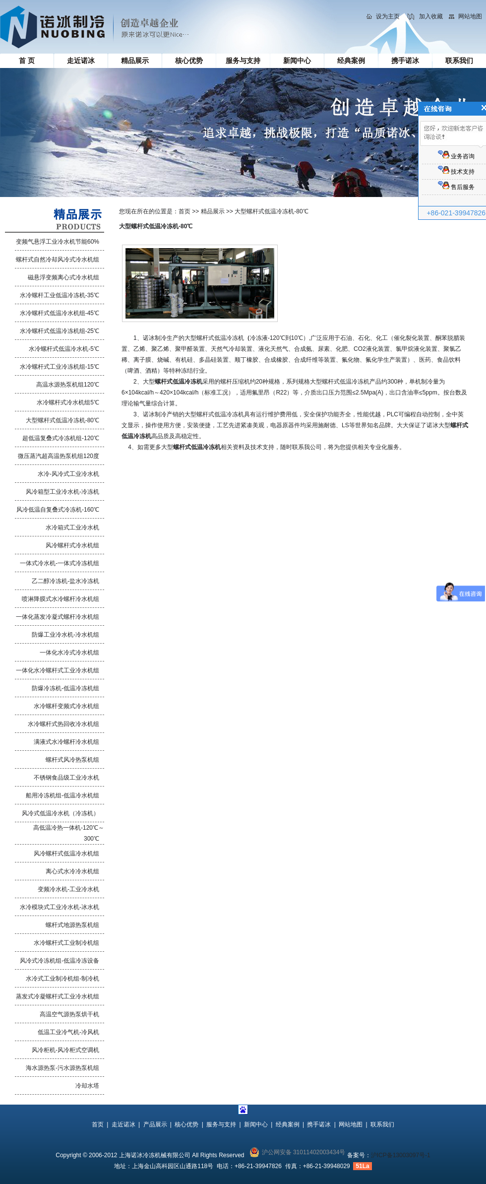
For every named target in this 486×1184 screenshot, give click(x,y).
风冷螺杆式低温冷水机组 (66, 853)
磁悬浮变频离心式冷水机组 (63, 277)
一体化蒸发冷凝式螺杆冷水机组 (57, 616)
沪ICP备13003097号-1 (400, 1155)
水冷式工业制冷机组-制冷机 (62, 978)
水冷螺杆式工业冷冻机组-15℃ (59, 366)
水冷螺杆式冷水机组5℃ (68, 402)
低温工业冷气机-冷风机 (68, 1032)
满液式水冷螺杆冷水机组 (66, 741)
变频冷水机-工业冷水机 (68, 889)
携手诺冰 (405, 61)
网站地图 (470, 16)
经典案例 (351, 61)
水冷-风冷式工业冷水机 (68, 473)
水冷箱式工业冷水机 (72, 527)
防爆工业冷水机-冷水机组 (65, 634)
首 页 (27, 61)
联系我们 (459, 61)
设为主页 (388, 16)
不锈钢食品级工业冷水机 (66, 777)
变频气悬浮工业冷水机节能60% (57, 241)
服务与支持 (243, 61)
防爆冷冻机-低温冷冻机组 (65, 688)
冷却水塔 (87, 1085)
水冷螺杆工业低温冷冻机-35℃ (59, 295)
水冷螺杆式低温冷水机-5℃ (64, 348)
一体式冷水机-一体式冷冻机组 (59, 563)
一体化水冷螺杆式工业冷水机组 (57, 670)
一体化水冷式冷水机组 (69, 652)
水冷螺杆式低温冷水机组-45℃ (59, 313)
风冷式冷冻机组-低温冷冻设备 (59, 960)
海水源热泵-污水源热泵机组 (62, 1067)
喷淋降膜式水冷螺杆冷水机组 (60, 598)
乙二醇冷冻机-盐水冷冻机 (65, 581)
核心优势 (189, 61)
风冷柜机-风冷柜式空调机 (65, 1050)
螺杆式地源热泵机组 (72, 924)
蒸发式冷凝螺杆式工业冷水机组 (57, 996)
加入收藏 (431, 16)
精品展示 (135, 61)
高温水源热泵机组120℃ (67, 384)
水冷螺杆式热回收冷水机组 (63, 724)
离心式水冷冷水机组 (72, 871)
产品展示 (155, 1124)
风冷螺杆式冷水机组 (72, 545)
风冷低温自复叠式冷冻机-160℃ (57, 509)
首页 (184, 211)
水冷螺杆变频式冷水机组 (66, 706)
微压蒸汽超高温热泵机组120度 (58, 456)
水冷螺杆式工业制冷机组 (66, 942)
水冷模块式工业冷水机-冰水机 (59, 907)
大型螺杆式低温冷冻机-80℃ (62, 420)
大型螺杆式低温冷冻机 (214, 337)
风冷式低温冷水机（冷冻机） (60, 813)
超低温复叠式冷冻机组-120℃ (60, 438)
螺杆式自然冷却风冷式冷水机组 (57, 259)
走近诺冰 (81, 61)
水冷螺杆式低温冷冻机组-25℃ (59, 331)
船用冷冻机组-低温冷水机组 (62, 795)
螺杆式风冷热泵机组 (72, 759)
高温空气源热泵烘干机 (69, 1014)
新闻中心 (297, 61)
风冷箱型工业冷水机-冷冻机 (62, 491)
